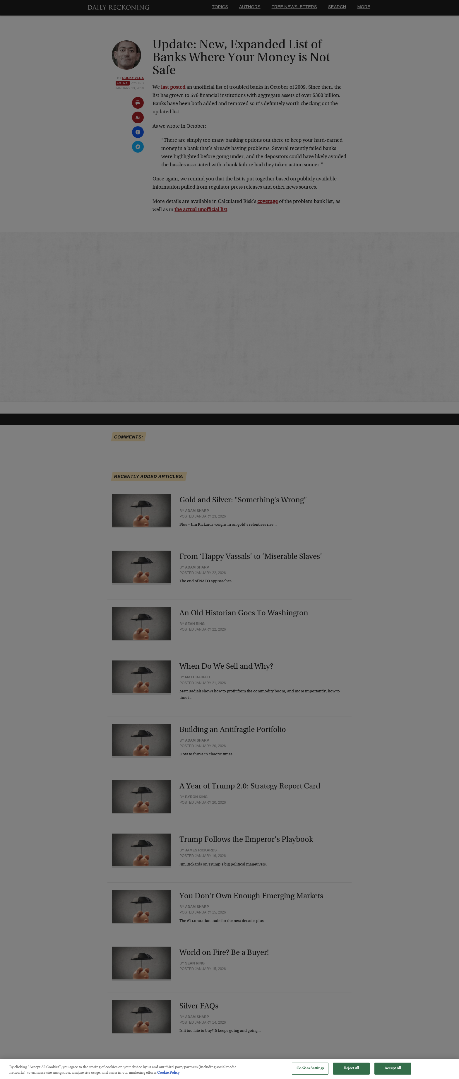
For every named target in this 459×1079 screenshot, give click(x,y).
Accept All (393, 1072)
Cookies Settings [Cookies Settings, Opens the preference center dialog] (310, 1072)
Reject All (351, 1072)
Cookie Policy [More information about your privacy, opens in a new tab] (168, 1076)
